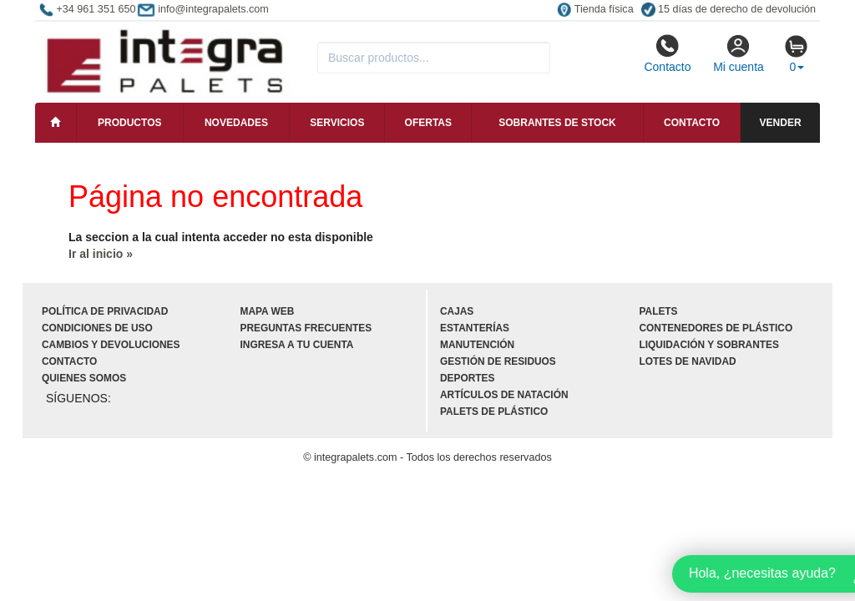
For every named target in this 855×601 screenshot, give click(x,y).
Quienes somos (84, 378)
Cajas (456, 311)
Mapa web (267, 311)
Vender (781, 123)
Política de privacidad (105, 311)
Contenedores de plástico (716, 328)
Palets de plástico (494, 411)
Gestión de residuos (498, 361)
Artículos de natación (504, 395)
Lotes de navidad (688, 361)
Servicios (337, 123)
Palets (659, 311)
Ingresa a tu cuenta (297, 345)
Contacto (667, 53)
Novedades (236, 123)
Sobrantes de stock (556, 123)
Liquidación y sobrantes (709, 345)
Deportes (467, 378)
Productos (129, 123)
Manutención (477, 345)
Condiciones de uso (97, 328)
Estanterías (474, 328)
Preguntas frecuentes (306, 328)
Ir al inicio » (100, 253)
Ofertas (428, 123)
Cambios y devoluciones (111, 345)
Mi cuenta (738, 53)
